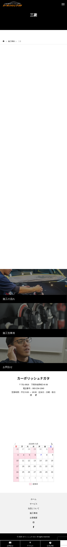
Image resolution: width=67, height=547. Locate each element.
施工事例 (33, 513)
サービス (33, 504)
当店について (33, 508)
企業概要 (33, 518)
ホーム (33, 499)
